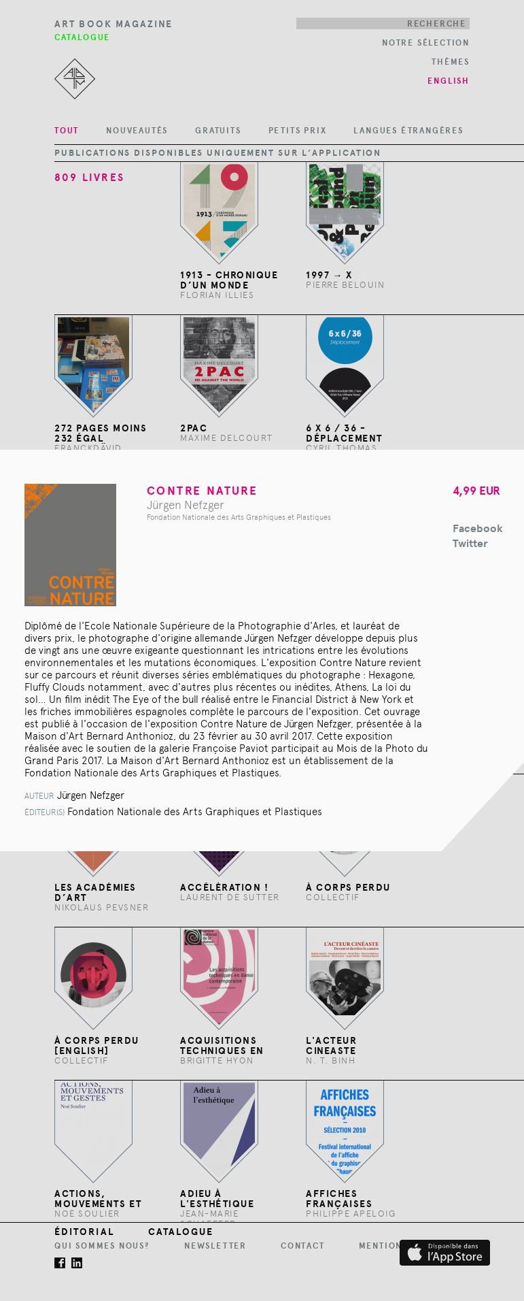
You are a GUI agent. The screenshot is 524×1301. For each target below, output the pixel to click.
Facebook (478, 528)
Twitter (470, 543)
